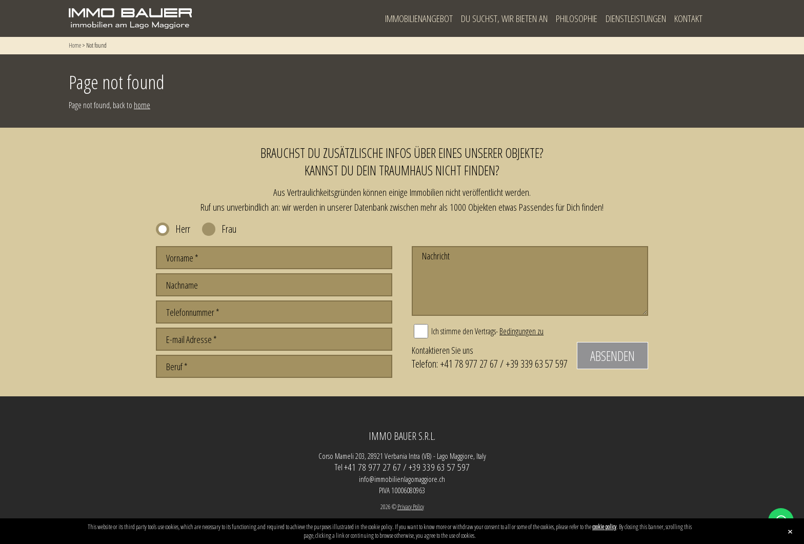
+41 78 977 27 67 (469, 363)
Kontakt (688, 18)
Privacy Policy (410, 506)
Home (75, 45)
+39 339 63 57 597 (537, 363)
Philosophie (576, 18)
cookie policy (604, 526)
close (790, 532)
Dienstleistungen (636, 18)
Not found (96, 45)
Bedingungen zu (521, 331)
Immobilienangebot (419, 18)
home (142, 105)
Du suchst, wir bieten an (504, 18)
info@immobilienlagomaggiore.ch (402, 479)
